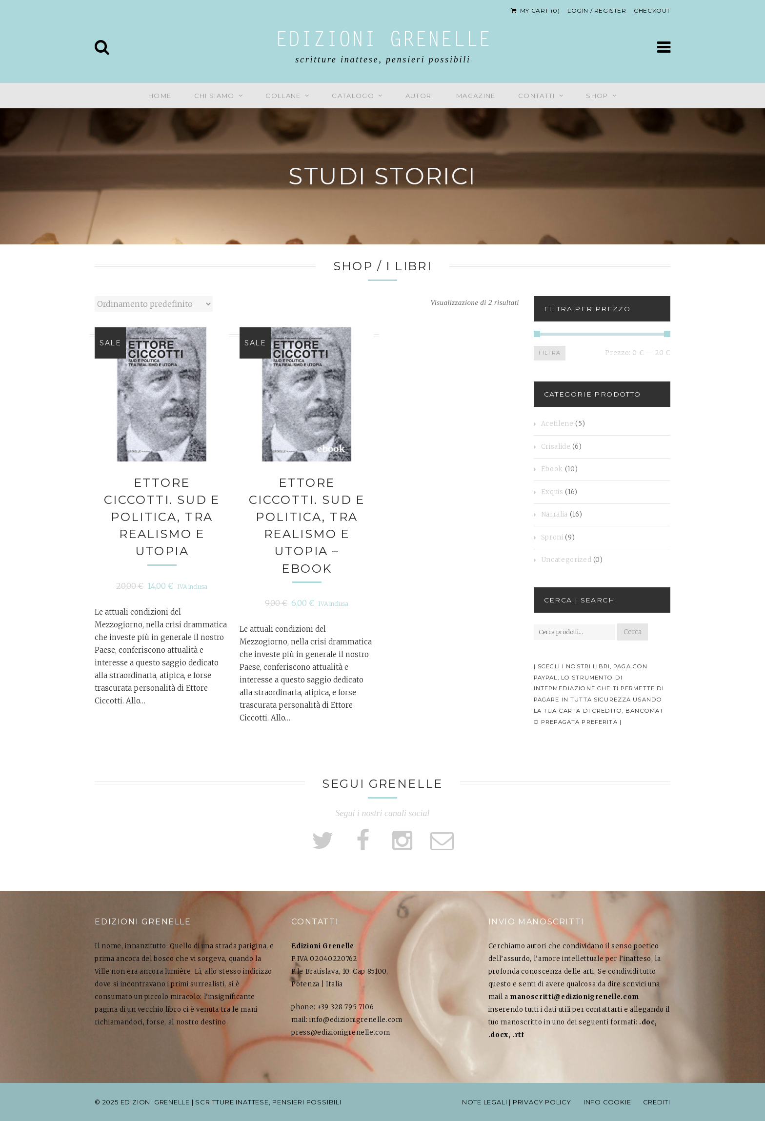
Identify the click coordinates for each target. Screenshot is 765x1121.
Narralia (554, 514)
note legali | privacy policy (515, 1102)
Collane (283, 96)
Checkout (652, 10)
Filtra (549, 353)
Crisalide (556, 446)
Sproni (552, 537)
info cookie (607, 1102)
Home (159, 96)
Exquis (552, 492)
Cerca (633, 632)
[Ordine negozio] (154, 304)
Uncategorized (566, 560)
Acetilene (557, 424)
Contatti (536, 96)
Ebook (552, 469)
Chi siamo (214, 96)
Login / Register (596, 10)
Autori (419, 96)
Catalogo (353, 96)
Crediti (656, 1102)
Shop (597, 96)
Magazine (475, 96)
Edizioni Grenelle (383, 41)
